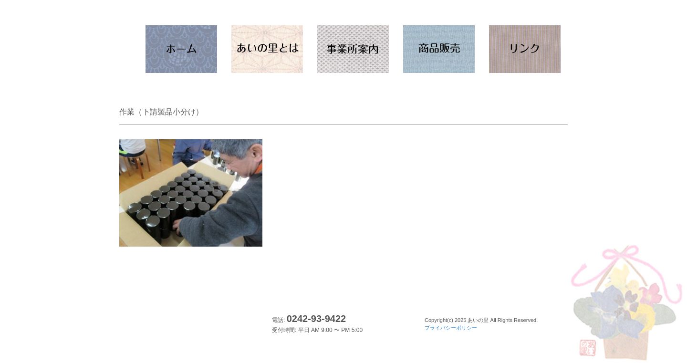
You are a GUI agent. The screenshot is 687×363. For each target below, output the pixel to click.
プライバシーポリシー (451, 328)
